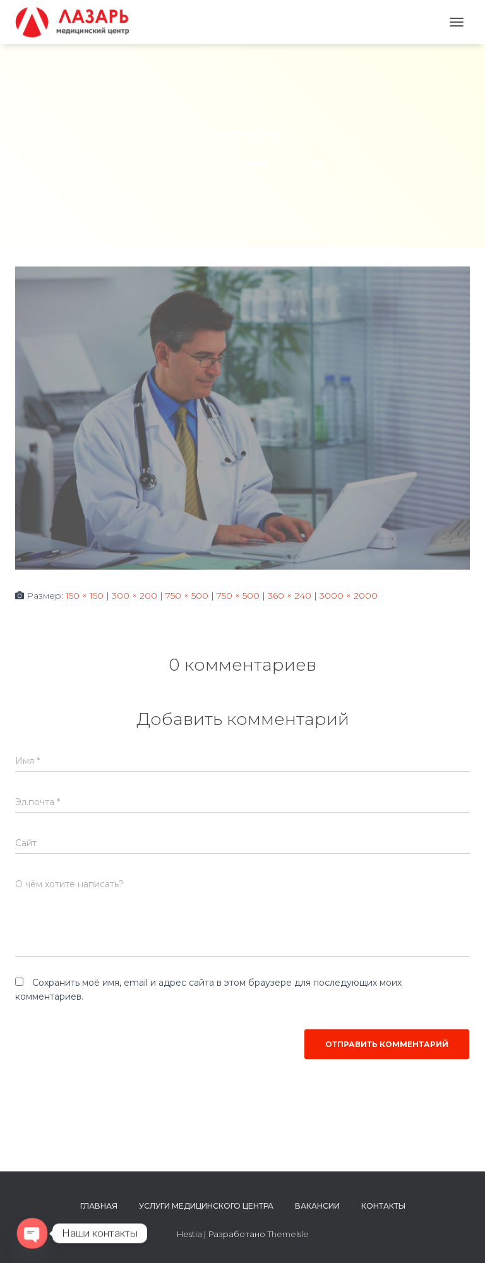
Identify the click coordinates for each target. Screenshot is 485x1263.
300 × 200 (134, 595)
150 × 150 (85, 595)
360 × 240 (289, 595)
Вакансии (317, 1206)
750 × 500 (186, 595)
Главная (98, 1206)
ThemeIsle (288, 1234)
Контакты (383, 1206)
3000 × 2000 (349, 595)
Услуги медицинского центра (206, 1206)
